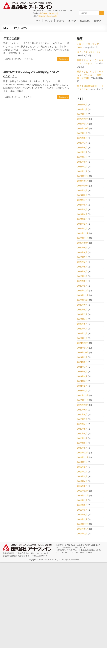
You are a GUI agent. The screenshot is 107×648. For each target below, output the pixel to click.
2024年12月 (83, 176)
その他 (29, 59)
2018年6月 (82, 509)
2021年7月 (82, 366)
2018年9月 (82, 500)
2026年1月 (82, 114)
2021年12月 (83, 343)
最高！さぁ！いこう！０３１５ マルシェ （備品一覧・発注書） (90, 74)
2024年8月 (82, 195)
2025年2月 (82, 166)
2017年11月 (83, 528)
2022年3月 (82, 333)
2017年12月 (83, 524)
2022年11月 (83, 295)
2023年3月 (82, 276)
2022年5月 (82, 324)
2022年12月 (83, 290)
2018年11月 (83, 495)
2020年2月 (82, 443)
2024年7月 (82, 200)
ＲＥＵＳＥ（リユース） (89, 52)
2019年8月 (82, 467)
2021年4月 (82, 376)
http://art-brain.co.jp (47, 16)
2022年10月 (83, 300)
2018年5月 (82, 514)
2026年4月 (82, 104)
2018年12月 (83, 490)
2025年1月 (82, 171)
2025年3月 (82, 161)
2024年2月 (82, 223)
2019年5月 (82, 476)
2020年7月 (82, 419)
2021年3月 (82, 381)
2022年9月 (82, 304)
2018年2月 (82, 519)
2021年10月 (83, 352)
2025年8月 (82, 138)
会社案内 (98, 20)
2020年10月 (83, 405)
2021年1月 (82, 390)
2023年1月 (82, 285)
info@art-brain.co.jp (49, 13)
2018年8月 (82, 505)
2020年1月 (82, 447)
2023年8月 (82, 252)
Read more (63, 59)
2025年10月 (83, 128)
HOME (38, 20)
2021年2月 (82, 385)
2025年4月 (82, 157)
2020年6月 (82, 424)
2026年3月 (82, 109)
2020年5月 (82, 428)
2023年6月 (82, 262)
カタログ (72, 20)
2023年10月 (83, 242)
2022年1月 (82, 338)
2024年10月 (83, 185)
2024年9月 (82, 190)
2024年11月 (83, 181)
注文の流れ (85, 20)
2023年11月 (83, 238)
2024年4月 (82, 214)
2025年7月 (82, 142)
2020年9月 (82, 409)
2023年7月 (82, 257)
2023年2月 (82, 281)
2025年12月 (83, 119)
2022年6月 (82, 319)
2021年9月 (82, 357)
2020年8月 (82, 414)
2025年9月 (82, 133)
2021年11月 (83, 347)
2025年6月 (82, 147)
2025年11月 (83, 123)
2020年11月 (83, 400)
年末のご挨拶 (11, 38)
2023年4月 (82, 271)
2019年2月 (82, 486)
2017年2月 (82, 533)
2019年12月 (83, 452)
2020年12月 (83, 395)
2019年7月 (82, 471)
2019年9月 (82, 462)
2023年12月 (83, 233)
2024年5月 (82, 209)
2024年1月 (82, 228)
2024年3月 (82, 219)
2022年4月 (82, 328)
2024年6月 (82, 204)
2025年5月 (82, 152)
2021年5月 (82, 371)
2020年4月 (82, 433)
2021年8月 (82, 362)
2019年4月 (82, 481)
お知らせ (48, 20)
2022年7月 (82, 314)
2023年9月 (82, 247)
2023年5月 (82, 266)
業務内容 (60, 20)
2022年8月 (82, 309)
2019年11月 (83, 457)
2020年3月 (82, 438)
